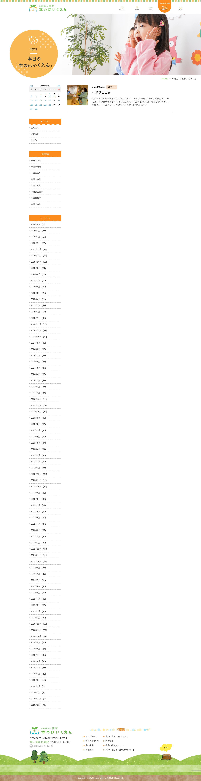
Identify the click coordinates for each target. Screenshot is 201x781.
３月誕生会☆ (37, 192)
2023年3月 (35, 455)
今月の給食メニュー (114, 745)
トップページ (91, 736)
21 (36, 105)
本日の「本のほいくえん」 (117, 736)
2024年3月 (35, 380)
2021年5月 (35, 592)
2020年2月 (35, 686)
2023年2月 (35, 461)
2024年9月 (35, 343)
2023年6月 (35, 436)
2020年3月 (35, 680)
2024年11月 (36, 330)
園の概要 (109, 741)
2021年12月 (36, 549)
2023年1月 (35, 468)
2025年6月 (35, 287)
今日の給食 (36, 160)
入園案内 (89, 750)
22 (41, 105)
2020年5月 (35, 667)
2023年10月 (36, 411)
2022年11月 (36, 480)
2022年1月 (35, 542)
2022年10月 (36, 486)
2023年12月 (36, 399)
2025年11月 (36, 255)
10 (50, 96)
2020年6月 (35, 661)
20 (31, 105)
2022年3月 (35, 530)
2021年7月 (35, 580)
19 (59, 100)
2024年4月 (35, 374)
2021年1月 (35, 617)
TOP (166, 747)
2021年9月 (35, 568)
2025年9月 (35, 268)
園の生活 (89, 745)
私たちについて (92, 741)
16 (45, 100)
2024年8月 (35, 349)
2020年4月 (35, 674)
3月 (58, 86)
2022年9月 (35, 493)
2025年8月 (35, 274)
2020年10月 (36, 636)
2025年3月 (35, 305)
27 (31, 109)
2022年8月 (35, 499)
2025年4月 (35, 299)
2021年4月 (35, 599)
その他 (34, 140)
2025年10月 (36, 262)
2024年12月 (36, 324)
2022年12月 (36, 474)
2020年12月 (36, 624)
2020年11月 (36, 630)
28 (36, 109)
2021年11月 (36, 555)
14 (36, 100)
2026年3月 (35, 230)
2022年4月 (35, 524)
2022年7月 (35, 505)
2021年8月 (35, 574)
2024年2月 (35, 387)
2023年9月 (35, 418)
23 (45, 105)
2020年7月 (35, 655)
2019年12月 (36, 699)
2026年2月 (35, 237)
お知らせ (35, 134)
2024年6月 (35, 361)
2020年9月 (35, 642)
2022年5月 (35, 518)
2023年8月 (35, 424)
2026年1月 (35, 243)
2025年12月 (36, 249)
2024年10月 (36, 337)
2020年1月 (35, 692)
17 (50, 100)
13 (31, 100)
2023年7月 (35, 430)
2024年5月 (35, 368)
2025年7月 (35, 280)
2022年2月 (35, 536)
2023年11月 (36, 405)
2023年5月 (35, 443)
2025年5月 (35, 293)
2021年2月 (35, 611)
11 (54, 96)
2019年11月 (36, 705)
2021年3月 (35, 605)
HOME (165, 78)
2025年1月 (35, 318)
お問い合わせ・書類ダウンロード (120, 750)
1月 (31, 86)
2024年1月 (35, 393)
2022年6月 (35, 511)
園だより (35, 128)
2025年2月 (35, 312)
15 (41, 100)
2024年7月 (35, 355)
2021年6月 (35, 586)
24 (50, 105)
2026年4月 (35, 224)
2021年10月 (36, 561)
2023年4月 (35, 449)
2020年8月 (35, 649)
